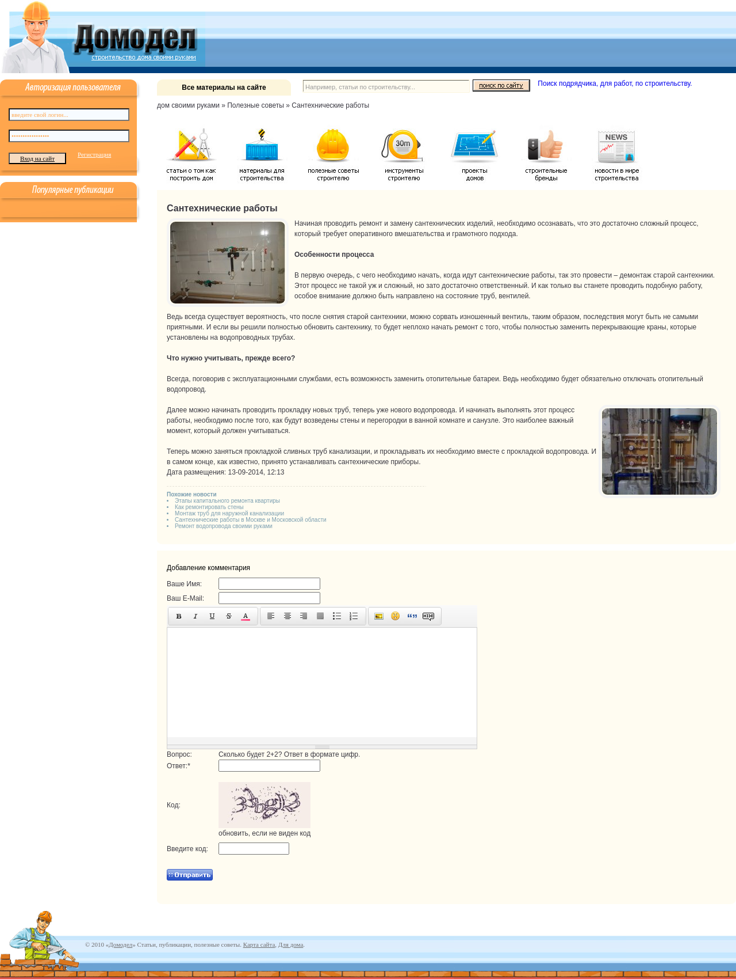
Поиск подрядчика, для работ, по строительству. (615, 83)
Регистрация (94, 154)
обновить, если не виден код (264, 833)
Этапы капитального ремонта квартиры (227, 501)
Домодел (120, 944)
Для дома (290, 944)
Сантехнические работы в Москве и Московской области (251, 520)
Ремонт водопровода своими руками (224, 526)
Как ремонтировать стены (209, 507)
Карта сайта (259, 944)
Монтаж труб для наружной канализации (229, 513)
